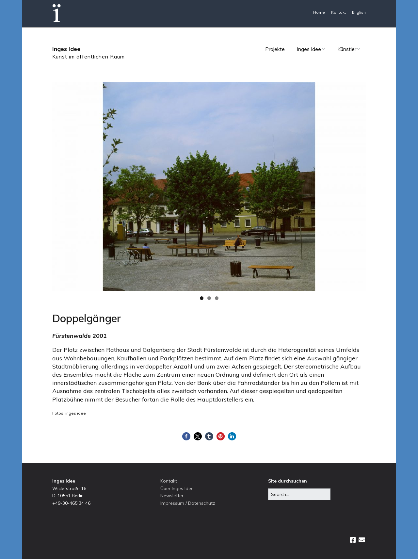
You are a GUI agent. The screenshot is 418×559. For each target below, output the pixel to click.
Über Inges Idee (177, 488)
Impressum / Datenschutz (187, 503)
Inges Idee (66, 49)
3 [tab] (216, 298)
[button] (186, 436)
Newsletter (172, 496)
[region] (209, 186)
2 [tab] (209, 298)
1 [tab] (201, 298)
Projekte (275, 49)
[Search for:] (299, 494)
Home (319, 12)
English (359, 12)
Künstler (346, 49)
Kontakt (338, 12)
